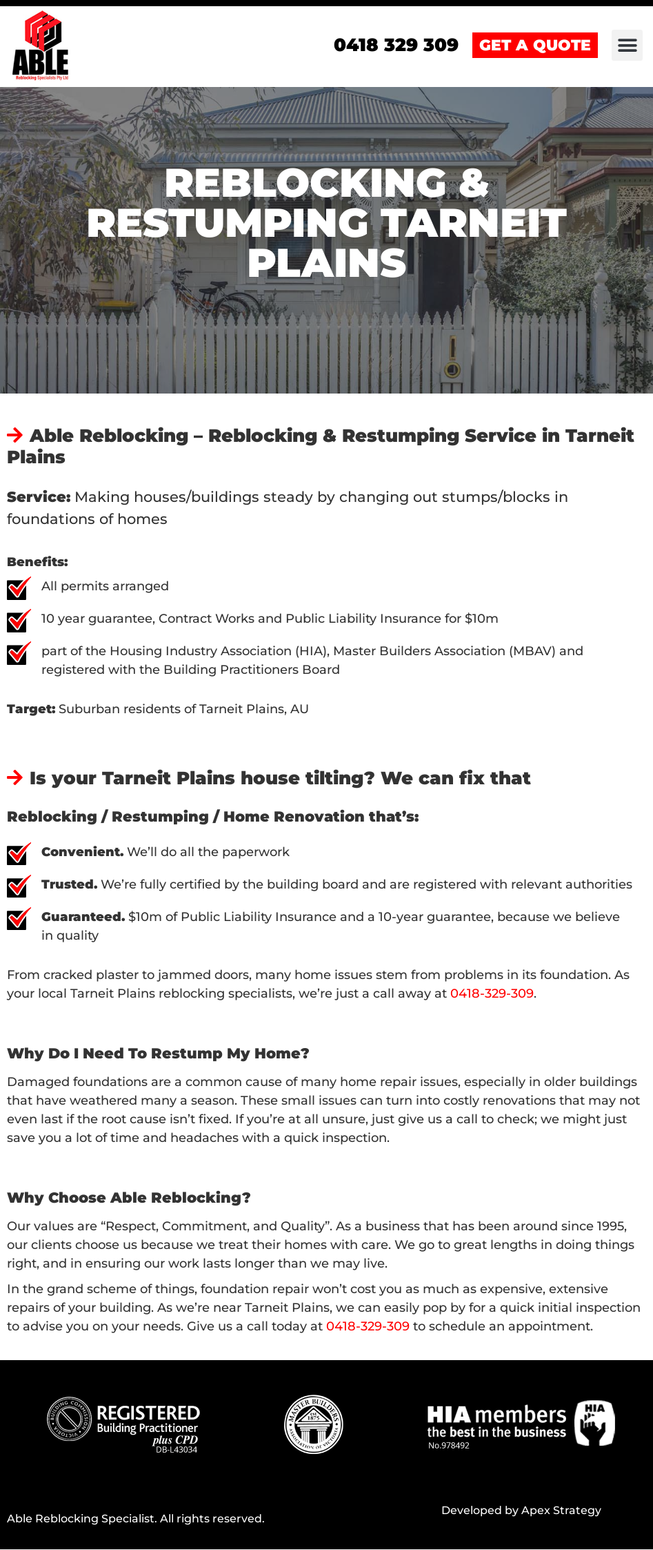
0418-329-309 (492, 994)
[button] (627, 45)
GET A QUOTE (535, 46)
